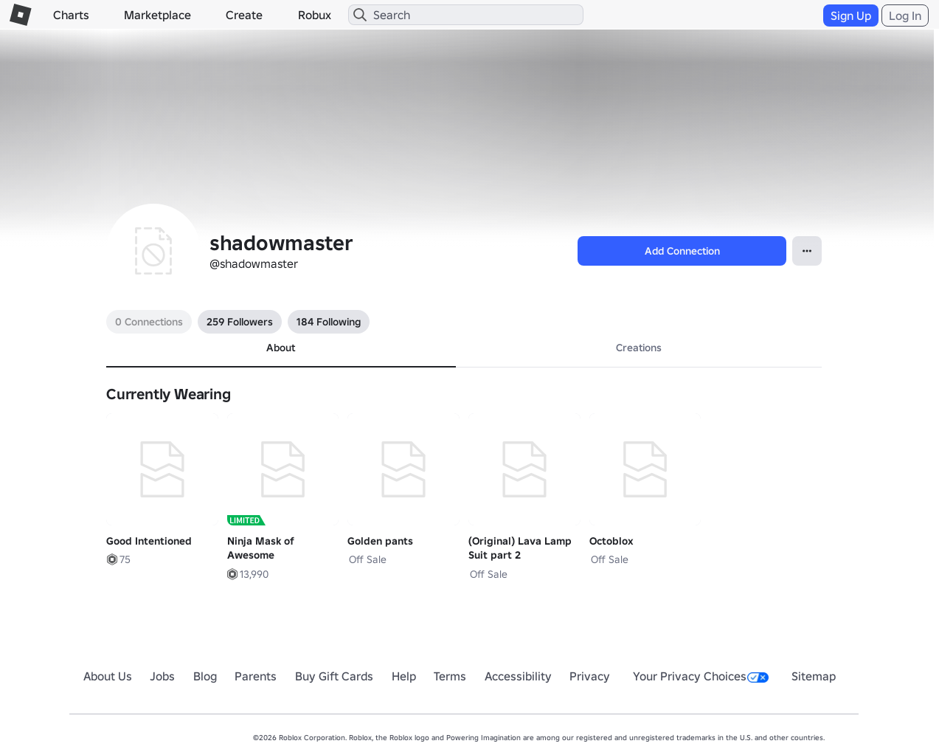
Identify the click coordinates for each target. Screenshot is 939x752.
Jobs (162, 676)
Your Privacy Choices (701, 676)
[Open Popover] (807, 251)
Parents (256, 676)
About (280, 347)
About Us (107, 676)
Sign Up (851, 15)
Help (404, 676)
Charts (71, 14)
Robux (314, 14)
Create (244, 14)
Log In (905, 15)
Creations (639, 347)
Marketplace (157, 14)
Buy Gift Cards (334, 676)
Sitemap (813, 676)
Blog (205, 676)
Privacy (589, 676)
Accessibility (518, 676)
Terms (450, 676)
